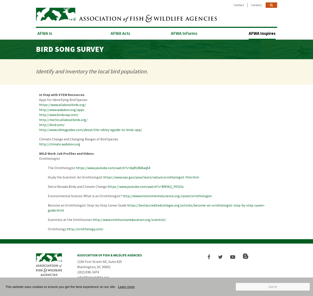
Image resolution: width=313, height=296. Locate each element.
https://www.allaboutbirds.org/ (62, 105)
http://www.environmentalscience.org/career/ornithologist (167, 196)
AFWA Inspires (262, 33)
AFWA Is (44, 33)
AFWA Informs (184, 33)
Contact (239, 5)
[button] (209, 256)
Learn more (126, 287)
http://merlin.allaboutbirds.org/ (63, 120)
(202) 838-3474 (88, 272)
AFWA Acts (120, 33)
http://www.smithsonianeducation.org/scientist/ (129, 219)
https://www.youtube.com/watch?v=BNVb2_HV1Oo (146, 186)
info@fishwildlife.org (93, 277)
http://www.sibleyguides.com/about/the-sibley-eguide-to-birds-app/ (90, 130)
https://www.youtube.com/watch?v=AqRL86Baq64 (113, 168)
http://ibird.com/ (52, 125)
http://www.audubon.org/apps (61, 110)
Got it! (272, 287)
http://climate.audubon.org (59, 144)
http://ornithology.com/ (85, 229)
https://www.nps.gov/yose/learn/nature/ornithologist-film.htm (151, 177)
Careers (256, 5)
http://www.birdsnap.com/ (58, 115)
